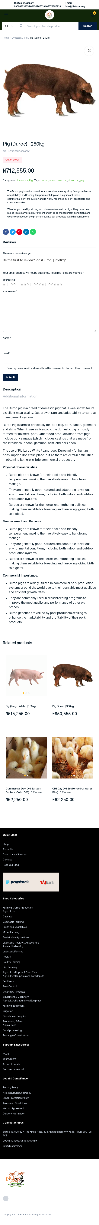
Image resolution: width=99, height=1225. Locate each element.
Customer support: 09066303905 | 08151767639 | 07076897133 (37, 5)
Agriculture (9, 911)
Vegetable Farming (13, 922)
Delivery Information (14, 1114)
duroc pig (74, 180)
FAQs (6, 1054)
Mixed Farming (11, 932)
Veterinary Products (14, 992)
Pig (25, 38)
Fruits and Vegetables (15, 927)
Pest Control (10, 986)
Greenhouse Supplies (14, 1016)
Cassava (7, 917)
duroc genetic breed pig (54, 180)
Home (6, 38)
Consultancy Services (15, 854)
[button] (89, 51)
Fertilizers (8, 981)
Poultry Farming (12, 962)
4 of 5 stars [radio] (40, 284)
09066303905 (11, 1141)
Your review (10, 291)
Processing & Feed (13, 1021)
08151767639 (29, 1141)
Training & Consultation (15, 1035)
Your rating (9, 280)
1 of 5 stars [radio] (5, 284)
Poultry (7, 957)
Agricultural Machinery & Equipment (22, 1001)
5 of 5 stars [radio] (55, 284)
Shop (6, 844)
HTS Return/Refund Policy (17, 1093)
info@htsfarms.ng (13, 1146)
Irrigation (8, 1011)
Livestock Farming (13, 952)
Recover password (13, 1069)
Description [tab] (12, 389)
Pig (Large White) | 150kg (21, 706)
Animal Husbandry (13, 946)
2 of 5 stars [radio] (14, 284)
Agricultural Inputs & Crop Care (20, 972)
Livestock (16, 38)
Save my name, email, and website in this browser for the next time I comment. (50, 368)
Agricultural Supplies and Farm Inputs (23, 976)
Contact (7, 860)
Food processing (12, 1030)
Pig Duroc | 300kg (63, 706)
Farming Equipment (13, 1006)
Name (7, 338)
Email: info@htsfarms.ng (75, 5)
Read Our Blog (11, 865)
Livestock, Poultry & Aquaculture (21, 943)
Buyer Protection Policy (16, 1098)
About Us (8, 849)
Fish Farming (10, 967)
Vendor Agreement (13, 1108)
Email (6, 353)
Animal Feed (9, 1025)
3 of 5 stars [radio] (25, 284)
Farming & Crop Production (18, 908)
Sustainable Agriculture (16, 937)
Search (87, 26)
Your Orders (9, 1059)
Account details (11, 1064)
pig (82, 180)
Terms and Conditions (15, 1103)
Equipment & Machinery (16, 997)
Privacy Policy (10, 1087)
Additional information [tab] (20, 396)
